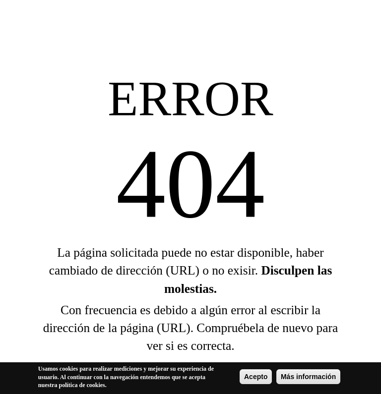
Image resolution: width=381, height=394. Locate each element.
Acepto (255, 378)
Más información (308, 378)
